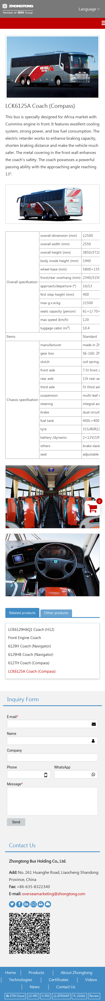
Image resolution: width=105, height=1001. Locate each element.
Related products (22, 613)
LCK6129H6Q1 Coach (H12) (31, 629)
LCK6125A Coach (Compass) (32, 671)
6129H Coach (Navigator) (29, 646)
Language (89, 9)
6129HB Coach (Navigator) (30, 654)
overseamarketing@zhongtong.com (53, 894)
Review (94, 996)
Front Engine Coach (24, 637)
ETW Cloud (15, 996)
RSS (46, 996)
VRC (33, 996)
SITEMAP (61, 996)
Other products (56, 613)
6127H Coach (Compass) (29, 663)
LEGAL (79, 996)
